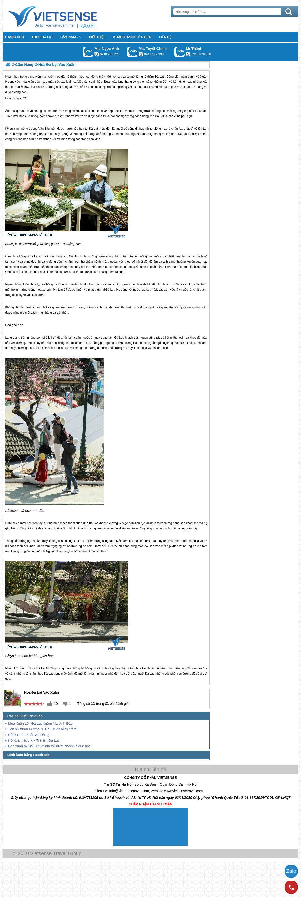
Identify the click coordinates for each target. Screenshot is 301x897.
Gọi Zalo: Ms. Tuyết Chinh (132, 51)
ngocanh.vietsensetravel (96, 54)
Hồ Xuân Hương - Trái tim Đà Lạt (33, 740)
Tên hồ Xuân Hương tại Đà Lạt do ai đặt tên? (42, 729)
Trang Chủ (65, 16)
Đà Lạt (159, 116)
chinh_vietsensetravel (140, 54)
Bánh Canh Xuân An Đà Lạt (29, 735)
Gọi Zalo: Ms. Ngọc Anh (88, 51)
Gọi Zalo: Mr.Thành (179, 51)
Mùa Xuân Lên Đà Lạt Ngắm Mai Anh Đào (40, 723)
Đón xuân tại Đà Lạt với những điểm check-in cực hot (49, 746)
